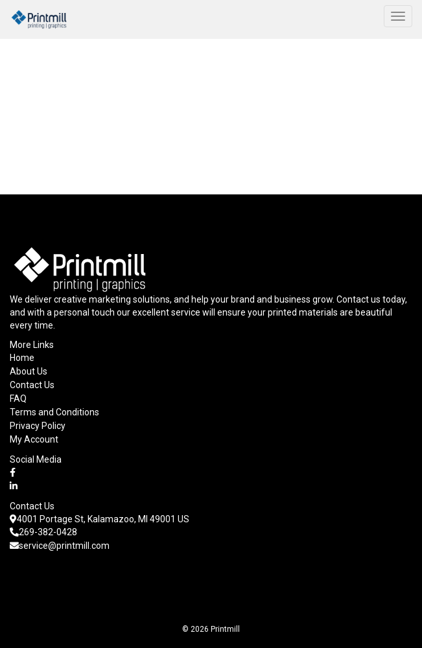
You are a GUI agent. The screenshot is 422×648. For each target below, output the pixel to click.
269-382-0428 (43, 532)
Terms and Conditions (54, 412)
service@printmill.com (60, 545)
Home (22, 358)
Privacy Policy (37, 426)
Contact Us (32, 385)
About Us (28, 371)
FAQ (18, 398)
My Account (34, 439)
